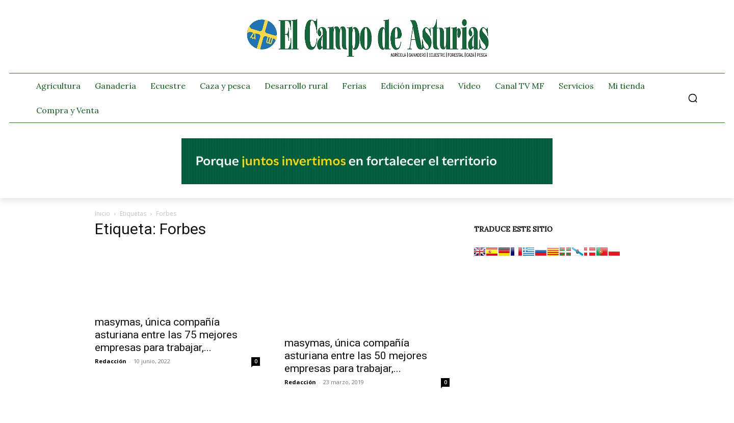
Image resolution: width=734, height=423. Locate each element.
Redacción (110, 361)
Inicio (102, 213)
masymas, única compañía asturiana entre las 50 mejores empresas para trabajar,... (355, 356)
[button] (692, 98)
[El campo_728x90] (367, 181)
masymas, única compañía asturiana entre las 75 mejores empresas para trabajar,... (166, 335)
